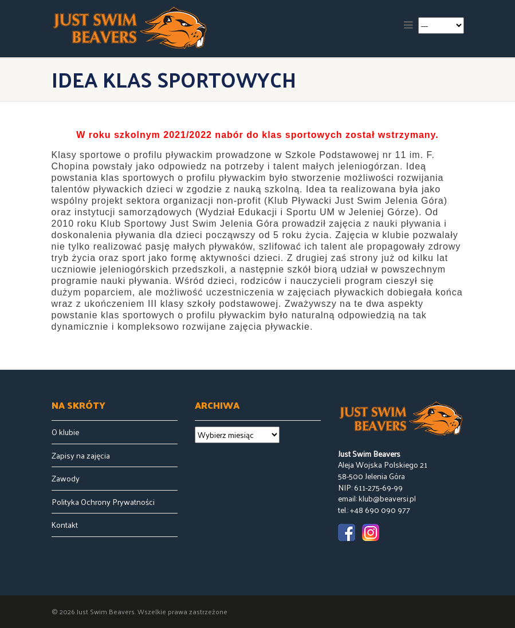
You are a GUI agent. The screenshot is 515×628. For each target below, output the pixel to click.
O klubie (65, 432)
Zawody (66, 478)
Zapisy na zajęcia (81, 455)
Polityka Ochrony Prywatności (103, 502)
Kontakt (65, 525)
